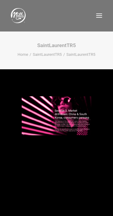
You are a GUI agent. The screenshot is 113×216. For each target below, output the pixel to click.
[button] (99, 15)
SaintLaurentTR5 (47, 54)
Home (22, 54)
